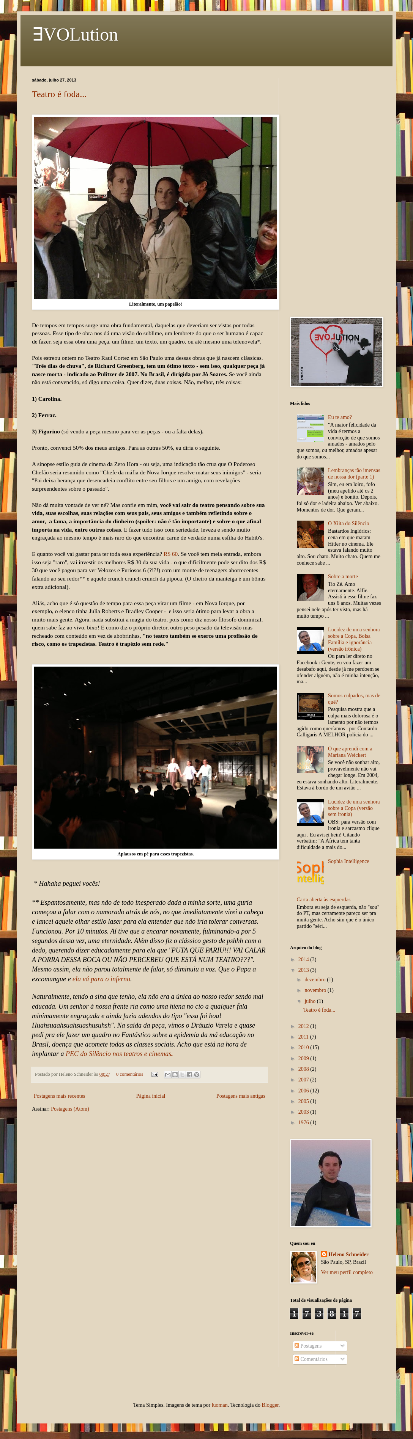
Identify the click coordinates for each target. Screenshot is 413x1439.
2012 (304, 1026)
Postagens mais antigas (240, 1096)
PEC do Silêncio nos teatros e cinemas (119, 1054)
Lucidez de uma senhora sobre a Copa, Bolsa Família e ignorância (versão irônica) (354, 639)
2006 (304, 1091)
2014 (304, 959)
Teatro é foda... (59, 94)
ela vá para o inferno (101, 979)
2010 (304, 1047)
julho (310, 1001)
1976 (304, 1122)
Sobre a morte (343, 576)
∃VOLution (75, 34)
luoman (220, 1405)
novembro (315, 990)
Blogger (270, 1405)
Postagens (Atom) (70, 1109)
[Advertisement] (335, 191)
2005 (304, 1101)
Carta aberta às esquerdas (324, 899)
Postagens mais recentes (59, 1096)
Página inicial (151, 1096)
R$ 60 (171, 554)
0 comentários (129, 1074)
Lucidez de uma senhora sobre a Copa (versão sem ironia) (354, 808)
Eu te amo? (340, 417)
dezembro (315, 979)
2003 (304, 1112)
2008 (304, 1069)
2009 (304, 1058)
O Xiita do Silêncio (348, 523)
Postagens (308, 1346)
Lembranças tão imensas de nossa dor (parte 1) (354, 474)
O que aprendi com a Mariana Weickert (350, 752)
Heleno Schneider (349, 1254)
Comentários (311, 1359)
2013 (304, 970)
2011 (304, 1037)
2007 (304, 1080)
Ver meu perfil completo (347, 1272)
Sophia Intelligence (348, 861)
